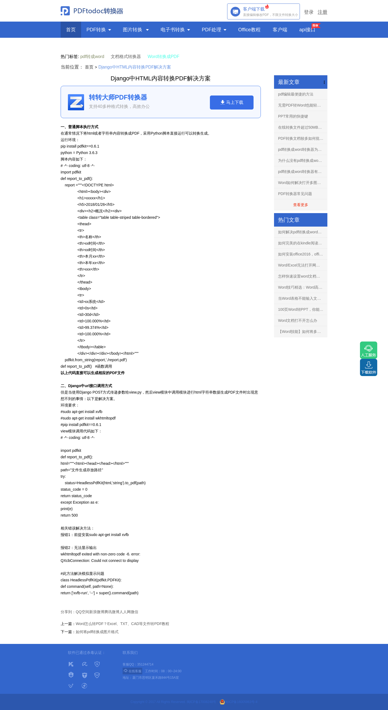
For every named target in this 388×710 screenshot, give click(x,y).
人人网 (125, 612)
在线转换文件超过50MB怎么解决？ (302, 127)
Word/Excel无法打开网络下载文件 (302, 265)
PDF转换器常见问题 (295, 194)
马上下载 (231, 102)
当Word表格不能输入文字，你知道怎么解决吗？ (302, 298)
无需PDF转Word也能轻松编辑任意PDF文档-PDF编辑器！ (302, 105)
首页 (71, 29)
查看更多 (300, 205)
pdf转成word (92, 56)
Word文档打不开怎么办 (297, 320)
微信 (134, 612)
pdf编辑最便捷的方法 (295, 94)
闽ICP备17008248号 (201, 702)
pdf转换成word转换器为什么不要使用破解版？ (302, 149)
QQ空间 (82, 612)
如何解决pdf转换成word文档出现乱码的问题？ (302, 232)
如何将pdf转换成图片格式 (97, 632)
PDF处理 (214, 29)
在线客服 (132, 670)
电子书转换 (176, 29)
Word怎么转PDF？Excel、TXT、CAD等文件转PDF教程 (122, 624)
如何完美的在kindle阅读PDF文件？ (302, 243)
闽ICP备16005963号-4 (238, 702)
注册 (322, 12)
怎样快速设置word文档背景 (301, 276)
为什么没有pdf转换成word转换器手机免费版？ (302, 160)
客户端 (281, 29)
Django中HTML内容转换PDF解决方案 (134, 67)
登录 (309, 12)
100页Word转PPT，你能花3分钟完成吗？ (302, 309)
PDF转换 (99, 29)
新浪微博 (96, 612)
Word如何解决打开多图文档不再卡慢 (302, 182)
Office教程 (250, 29)
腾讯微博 (111, 612)
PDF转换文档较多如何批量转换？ (302, 138)
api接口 (307, 29)
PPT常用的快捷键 (293, 116)
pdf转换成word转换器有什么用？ (302, 171)
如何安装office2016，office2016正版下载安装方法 (302, 254)
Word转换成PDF (163, 56)
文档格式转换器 (126, 56)
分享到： (68, 612)
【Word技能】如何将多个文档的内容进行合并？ (302, 331)
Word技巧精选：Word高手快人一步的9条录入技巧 (302, 287)
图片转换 (136, 29)
